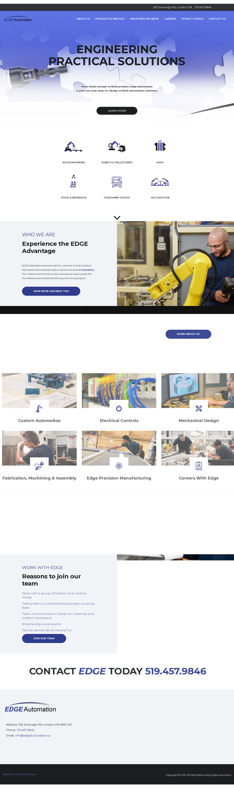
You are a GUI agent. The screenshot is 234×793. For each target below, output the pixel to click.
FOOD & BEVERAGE (73, 197)
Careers (170, 18)
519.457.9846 (203, 7)
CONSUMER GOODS (117, 197)
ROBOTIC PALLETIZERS (117, 162)
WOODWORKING (73, 162)
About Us (83, 18)
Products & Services (110, 18)
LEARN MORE (117, 110)
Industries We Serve (144, 18)
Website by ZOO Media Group (19, 774)
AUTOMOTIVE (160, 197)
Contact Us (217, 18)
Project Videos (192, 18)
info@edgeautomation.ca (32, 735)
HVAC (160, 162)
